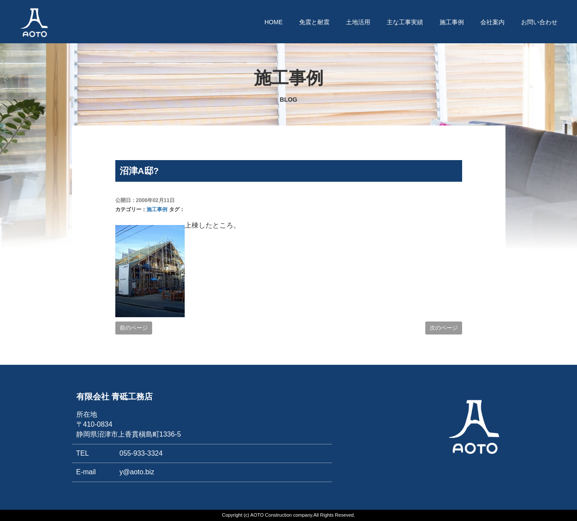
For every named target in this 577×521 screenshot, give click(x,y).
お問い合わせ (539, 22)
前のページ (134, 328)
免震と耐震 (314, 22)
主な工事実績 (405, 22)
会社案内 (492, 22)
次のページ (444, 328)
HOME (273, 22)
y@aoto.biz (137, 472)
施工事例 (452, 22)
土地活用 (358, 22)
